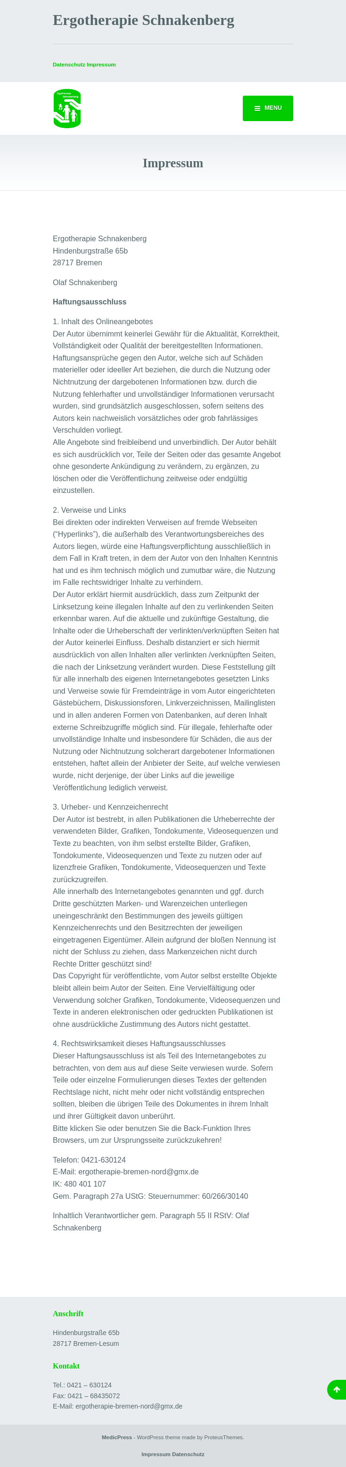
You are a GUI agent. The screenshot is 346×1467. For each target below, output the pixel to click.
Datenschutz (69, 64)
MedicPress (117, 1437)
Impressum (156, 1454)
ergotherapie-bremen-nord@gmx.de (128, 1406)
